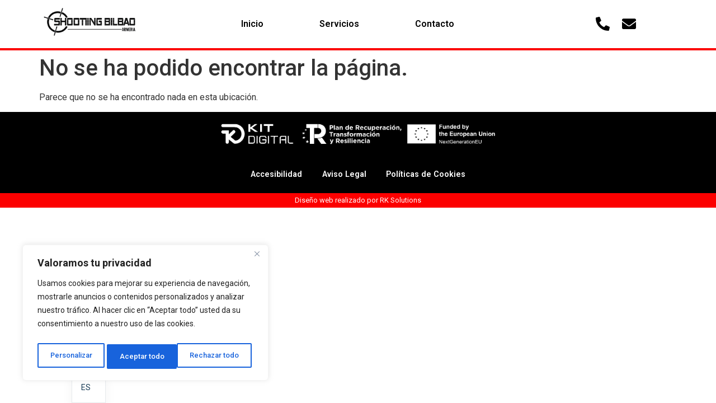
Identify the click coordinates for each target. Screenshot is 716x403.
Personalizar (71, 356)
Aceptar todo (220, 356)
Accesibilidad (267, 174)
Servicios (339, 23)
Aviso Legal (343, 174)
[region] (145, 315)
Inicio (252, 23)
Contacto (434, 23)
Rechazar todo (146, 356)
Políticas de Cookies (433, 174)
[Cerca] (256, 259)
